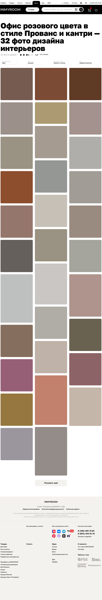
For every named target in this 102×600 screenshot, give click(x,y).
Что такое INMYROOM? (86, 547)
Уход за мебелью (6, 554)
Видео (54, 549)
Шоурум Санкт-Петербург (10, 577)
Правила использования (31, 509)
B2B (49, 3)
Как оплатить (5, 549)
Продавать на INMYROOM (9, 562)
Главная (3, 3)
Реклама (81, 549)
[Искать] (81, 9)
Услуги (19, 3)
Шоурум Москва (6, 574)
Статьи (54, 547)
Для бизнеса (5, 567)
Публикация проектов (60, 554)
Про (43, 3)
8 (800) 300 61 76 (86, 534)
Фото (36, 3)
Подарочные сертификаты (10, 557)
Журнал (28, 3)
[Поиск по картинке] (76, 9)
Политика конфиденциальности (53, 509)
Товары (11, 3)
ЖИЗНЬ (54, 562)
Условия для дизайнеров (9, 564)
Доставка (4, 547)
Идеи (54, 544)
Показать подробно (85, 536)
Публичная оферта (72, 509)
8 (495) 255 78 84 (95, 3)
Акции (3, 569)
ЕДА (53, 559)
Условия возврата (7, 552)
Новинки (4, 572)
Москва (74, 3)
